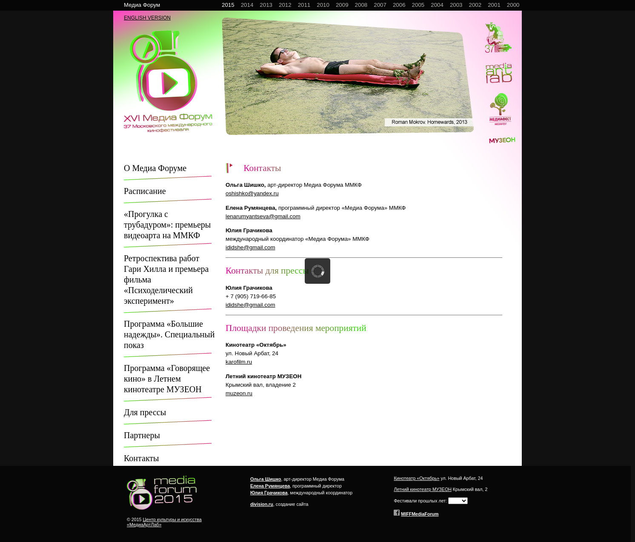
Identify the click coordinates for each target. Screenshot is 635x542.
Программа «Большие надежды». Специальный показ (169, 334)
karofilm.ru (239, 362)
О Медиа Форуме (155, 168)
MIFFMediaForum (419, 513)
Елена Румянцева (270, 485)
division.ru (261, 504)
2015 (228, 5)
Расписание (145, 191)
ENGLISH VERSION (147, 18)
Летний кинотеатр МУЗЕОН (422, 489)
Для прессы (145, 412)
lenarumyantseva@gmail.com (263, 216)
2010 (323, 5)
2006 (399, 5)
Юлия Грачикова (269, 492)
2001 (494, 5)
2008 (361, 5)
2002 (475, 5)
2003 (456, 5)
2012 (285, 5)
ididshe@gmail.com (250, 247)
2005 (418, 5)
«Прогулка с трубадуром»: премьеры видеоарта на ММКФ (167, 224)
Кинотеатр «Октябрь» (416, 478)
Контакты (141, 458)
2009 (342, 5)
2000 (513, 5)
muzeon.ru (239, 393)
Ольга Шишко (265, 479)
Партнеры (142, 435)
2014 (247, 5)
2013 (266, 5)
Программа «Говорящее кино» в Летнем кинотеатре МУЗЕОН (167, 378)
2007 (380, 5)
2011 (304, 5)
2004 (437, 5)
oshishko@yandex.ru (252, 193)
